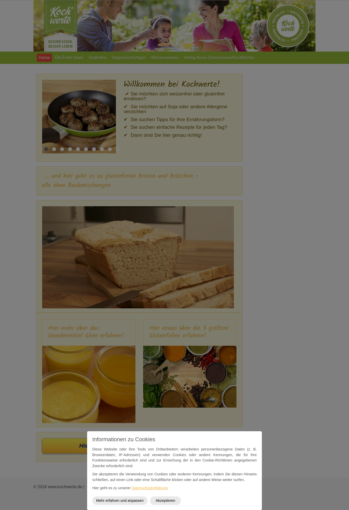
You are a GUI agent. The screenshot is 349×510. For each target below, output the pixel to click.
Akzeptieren (165, 500)
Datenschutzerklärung (150, 488)
